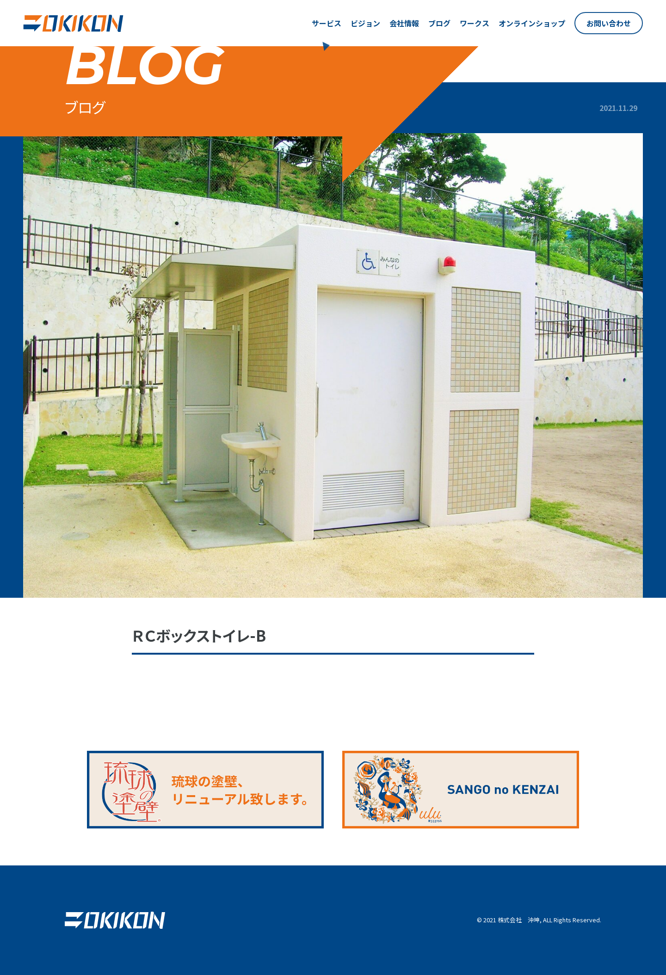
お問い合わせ (608, 23)
